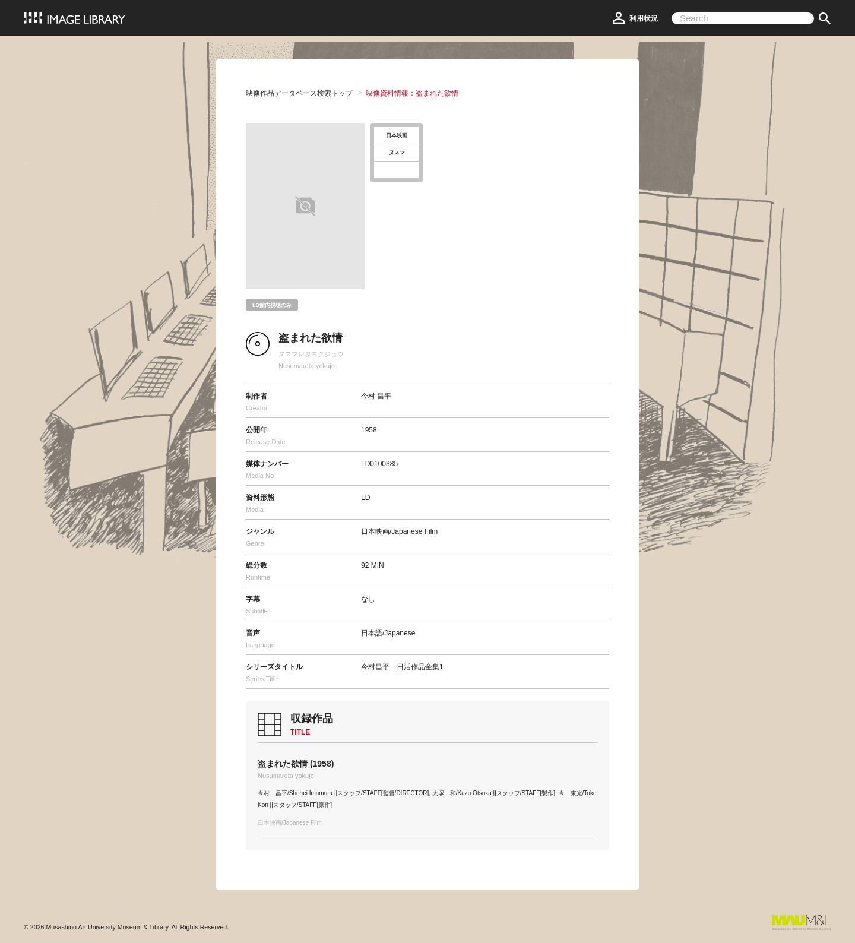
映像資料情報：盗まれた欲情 (412, 93)
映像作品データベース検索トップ (299, 93)
